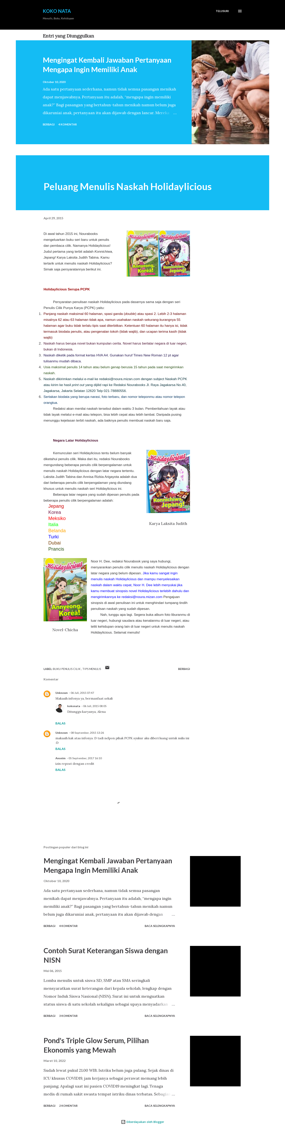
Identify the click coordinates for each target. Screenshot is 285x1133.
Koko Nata (57, 11)
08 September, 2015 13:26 (87, 732)
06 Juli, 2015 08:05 (94, 706)
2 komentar (68, 1105)
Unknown (61, 692)
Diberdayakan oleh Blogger (142, 1122)
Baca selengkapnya (160, 926)
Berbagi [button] (49, 124)
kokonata (73, 706)
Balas (60, 723)
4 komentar (67, 124)
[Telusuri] (222, 11)
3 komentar (68, 1015)
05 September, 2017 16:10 (85, 758)
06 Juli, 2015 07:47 (82, 692)
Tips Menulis (91, 669)
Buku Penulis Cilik (67, 669)
